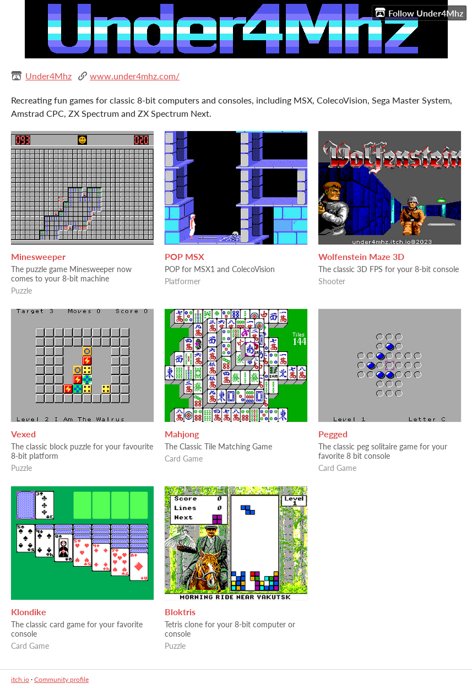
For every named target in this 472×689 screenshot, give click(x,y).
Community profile (61, 679)
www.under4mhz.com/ (135, 75)
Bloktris (180, 611)
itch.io (20, 679)
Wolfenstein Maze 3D (361, 256)
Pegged (333, 433)
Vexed (23, 433)
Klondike (28, 611)
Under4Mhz (48, 75)
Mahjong (182, 433)
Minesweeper (38, 256)
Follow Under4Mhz (419, 12)
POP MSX (184, 256)
